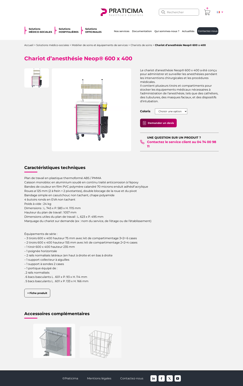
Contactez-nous (131, 378)
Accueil (28, 45)
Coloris (145, 111)
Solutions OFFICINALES (93, 30)
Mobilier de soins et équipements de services (100, 45)
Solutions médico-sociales (52, 45)
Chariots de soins (141, 45)
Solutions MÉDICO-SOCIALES (40, 30)
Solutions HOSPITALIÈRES (68, 30)
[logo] (121, 12)
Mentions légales (99, 378)
